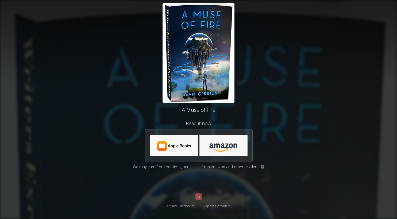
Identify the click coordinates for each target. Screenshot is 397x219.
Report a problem (217, 206)
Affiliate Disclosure (180, 206)
